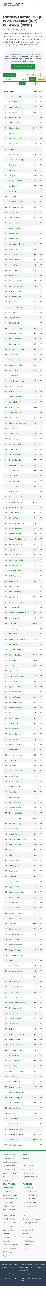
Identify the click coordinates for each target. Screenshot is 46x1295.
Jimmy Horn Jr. (15, 681)
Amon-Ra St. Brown (17, 138)
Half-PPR (24, 79)
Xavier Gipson (15, 734)
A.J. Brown (13, 186)
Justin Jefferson (15, 107)
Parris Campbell (15, 1097)
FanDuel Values (29, 1226)
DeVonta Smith (15, 281)
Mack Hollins (14, 586)
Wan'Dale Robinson (17, 381)
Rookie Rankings (29, 1206)
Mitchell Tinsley (15, 823)
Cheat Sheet (8, 1188)
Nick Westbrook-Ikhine (18, 423)
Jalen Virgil (13, 1076)
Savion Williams (15, 945)
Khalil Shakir (14, 275)
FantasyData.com (30, 1274)
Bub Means (13, 1029)
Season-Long (9, 75)
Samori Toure (14, 1087)
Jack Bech (13, 434)
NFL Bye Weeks (29, 1241)
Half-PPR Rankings (30, 1191)
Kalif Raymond (15, 576)
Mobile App (7, 1180)
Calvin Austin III (15, 360)
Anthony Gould (15, 866)
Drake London (15, 165)
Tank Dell (12, 924)
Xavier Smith (14, 860)
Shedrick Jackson (16, 955)
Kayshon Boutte (15, 507)
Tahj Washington (16, 1145)
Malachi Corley (15, 634)
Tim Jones (13, 1013)
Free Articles (7, 1241)
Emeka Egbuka (15, 460)
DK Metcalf (13, 154)
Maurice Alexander (16, 1092)
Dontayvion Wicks (16, 523)
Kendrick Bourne (15, 702)
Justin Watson (15, 818)
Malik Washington (16, 592)
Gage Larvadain (16, 692)
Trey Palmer (14, 723)
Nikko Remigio (14, 981)
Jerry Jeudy (14, 123)
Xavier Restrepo (15, 713)
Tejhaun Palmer (15, 1050)
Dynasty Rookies (33, 75)
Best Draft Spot (9, 1210)
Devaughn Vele (15, 528)
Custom (41, 79)
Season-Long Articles (11, 1244)
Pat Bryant (13, 750)
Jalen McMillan (15, 470)
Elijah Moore (14, 739)
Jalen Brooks (14, 1103)
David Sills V (14, 1061)
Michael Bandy (15, 1108)
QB (11, 83)
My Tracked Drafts (10, 1195)
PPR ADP (26, 1158)
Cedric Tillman (15, 297)
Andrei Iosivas (15, 455)
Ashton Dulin (14, 939)
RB (17, 83)
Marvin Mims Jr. (15, 333)
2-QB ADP (27, 1169)
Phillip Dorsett (14, 1055)
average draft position (32, 36)
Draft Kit (6, 1237)
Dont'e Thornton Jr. (16, 602)
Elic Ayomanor (15, 570)
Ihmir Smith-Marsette (17, 1003)
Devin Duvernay (15, 934)
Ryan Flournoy (15, 686)
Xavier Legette (15, 412)
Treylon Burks (14, 992)
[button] (40, 4)
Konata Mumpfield (16, 892)
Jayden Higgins (15, 502)
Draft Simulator (9, 1169)
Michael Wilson (15, 802)
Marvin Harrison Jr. (16, 707)
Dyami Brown (14, 407)
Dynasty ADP (28, 1173)
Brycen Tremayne (16, 850)
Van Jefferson (14, 697)
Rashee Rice (14, 239)
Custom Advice (9, 1230)
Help (25, 1248)
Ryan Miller (13, 871)
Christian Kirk (14, 312)
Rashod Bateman (16, 349)
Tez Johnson (14, 792)
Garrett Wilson (15, 233)
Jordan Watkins (15, 997)
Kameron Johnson (16, 1034)
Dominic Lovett (15, 1008)
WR (22, 83)
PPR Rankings (28, 1188)
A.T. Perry (12, 1113)
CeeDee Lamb (15, 112)
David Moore (14, 518)
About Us (26, 1244)
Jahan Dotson (15, 555)
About (7, 1278)
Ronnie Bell (13, 1124)
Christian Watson (16, 755)
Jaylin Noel (13, 623)
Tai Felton (13, 665)
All (5, 83)
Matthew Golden (16, 365)
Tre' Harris (13, 476)
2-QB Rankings (29, 1199)
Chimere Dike (14, 618)
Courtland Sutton (16, 202)
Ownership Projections (32, 1219)
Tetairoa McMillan (16, 328)
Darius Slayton (15, 370)
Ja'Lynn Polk (14, 1024)
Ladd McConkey (15, 144)
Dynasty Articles (9, 1248)
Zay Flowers (14, 217)
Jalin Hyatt (13, 597)
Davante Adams (16, 207)
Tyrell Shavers (14, 887)
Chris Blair (13, 1066)
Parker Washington (17, 539)
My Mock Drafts (9, 1166)
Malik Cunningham (16, 1071)
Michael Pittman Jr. (16, 286)
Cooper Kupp (14, 249)
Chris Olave (14, 265)
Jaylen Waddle (15, 223)
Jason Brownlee (15, 971)
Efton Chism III (14, 781)
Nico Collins (14, 128)
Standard (8, 79)
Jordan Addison (15, 307)
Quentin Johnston (16, 465)
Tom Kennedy (14, 1118)
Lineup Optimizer (9, 1222)
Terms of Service (34, 1278)
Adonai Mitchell (15, 544)
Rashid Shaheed (16, 323)
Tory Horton (14, 607)
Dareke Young (15, 565)
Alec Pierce (13, 418)
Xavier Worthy (14, 260)
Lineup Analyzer (9, 1226)
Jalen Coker (14, 481)
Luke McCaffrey (15, 660)
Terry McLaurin (15, 175)
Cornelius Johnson (16, 1134)
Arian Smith (13, 581)
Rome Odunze (15, 291)
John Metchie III (15, 771)
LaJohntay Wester (16, 929)
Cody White (14, 729)
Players (6, 1255)
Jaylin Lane (13, 549)
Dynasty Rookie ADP (31, 1177)
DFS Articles (7, 1252)
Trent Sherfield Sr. (16, 987)
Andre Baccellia (15, 1045)
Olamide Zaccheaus (17, 613)
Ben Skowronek (15, 844)
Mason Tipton (14, 744)
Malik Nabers (14, 170)
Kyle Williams (14, 439)
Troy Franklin (14, 513)
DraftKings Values (30, 1222)
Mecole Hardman (16, 1129)
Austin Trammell (15, 918)
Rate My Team (8, 1177)
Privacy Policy (19, 1278)
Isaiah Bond (14, 491)
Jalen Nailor (14, 428)
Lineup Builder (28, 1230)
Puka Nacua (14, 102)
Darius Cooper (15, 966)
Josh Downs (14, 354)
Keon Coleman (15, 228)
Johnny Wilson (15, 808)
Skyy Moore (14, 765)
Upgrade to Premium (23, 66)
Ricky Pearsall (14, 302)
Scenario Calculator (11, 1199)
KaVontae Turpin (16, 560)
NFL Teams (27, 1237)
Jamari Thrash (15, 881)
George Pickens (15, 181)
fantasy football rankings (18, 34)
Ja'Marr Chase (15, 96)
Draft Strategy (8, 1202)
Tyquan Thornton (16, 650)
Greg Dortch (14, 897)
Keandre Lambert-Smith (19, 639)
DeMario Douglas (16, 386)
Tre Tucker (13, 449)
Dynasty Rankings (30, 1202)
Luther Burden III (15, 497)
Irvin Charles (14, 718)
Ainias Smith (14, 960)
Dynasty (20, 75)
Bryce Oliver (14, 797)
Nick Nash (13, 855)
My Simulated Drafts (11, 1173)
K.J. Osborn (13, 776)
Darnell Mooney (15, 270)
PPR (16, 79)
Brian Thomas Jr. (16, 117)
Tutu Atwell (13, 376)
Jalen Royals (14, 628)
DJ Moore (13, 191)
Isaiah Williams (15, 950)
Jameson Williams (16, 244)
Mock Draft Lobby (10, 1158)
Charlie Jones (14, 902)
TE (28, 83)
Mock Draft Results (10, 1162)
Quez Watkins (14, 1039)
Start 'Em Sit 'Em (9, 1219)
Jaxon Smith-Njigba (17, 160)
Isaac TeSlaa (14, 787)
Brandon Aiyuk (15, 344)
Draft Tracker (8, 1191)
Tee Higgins (14, 212)
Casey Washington (17, 676)
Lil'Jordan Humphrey (17, 839)
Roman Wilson (15, 534)
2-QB (32, 79)
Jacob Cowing (15, 834)
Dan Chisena (14, 1082)
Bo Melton (13, 644)
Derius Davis (14, 829)
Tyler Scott (13, 876)
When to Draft (8, 1206)
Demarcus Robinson (17, 444)
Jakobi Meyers (15, 196)
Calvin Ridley (14, 149)
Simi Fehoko (14, 976)
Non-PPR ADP (28, 1166)
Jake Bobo (13, 760)
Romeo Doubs (15, 391)
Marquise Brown (15, 339)
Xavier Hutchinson (16, 655)
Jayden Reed (14, 318)
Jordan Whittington (17, 486)
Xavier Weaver (15, 1018)
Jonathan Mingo (16, 913)
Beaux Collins (14, 908)
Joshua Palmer (15, 397)
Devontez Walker (16, 813)
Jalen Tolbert (14, 402)
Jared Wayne (14, 1140)
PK (38, 83)
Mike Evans (13, 133)
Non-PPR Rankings (30, 1195)
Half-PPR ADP (28, 1162)
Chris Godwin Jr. (15, 254)
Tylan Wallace (14, 671)
